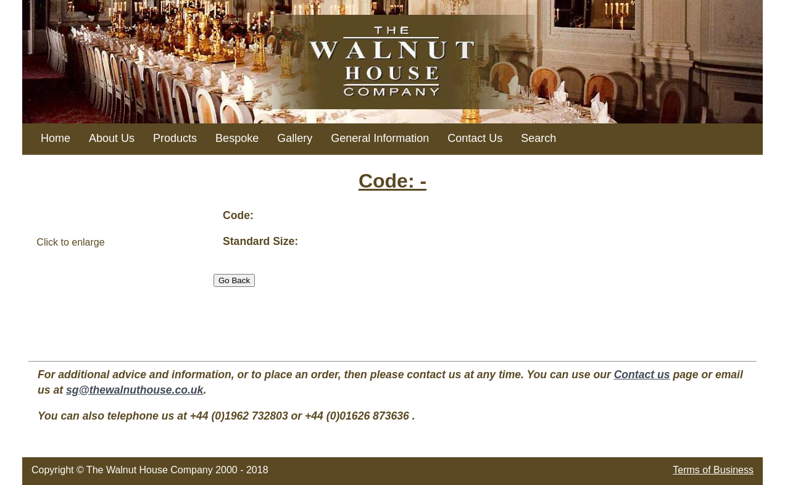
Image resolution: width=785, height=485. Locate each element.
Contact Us (474, 138)
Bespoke (237, 138)
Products (175, 138)
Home (55, 138)
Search (538, 138)
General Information (380, 138)
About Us (112, 138)
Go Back (234, 280)
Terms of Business (713, 470)
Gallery (294, 138)
